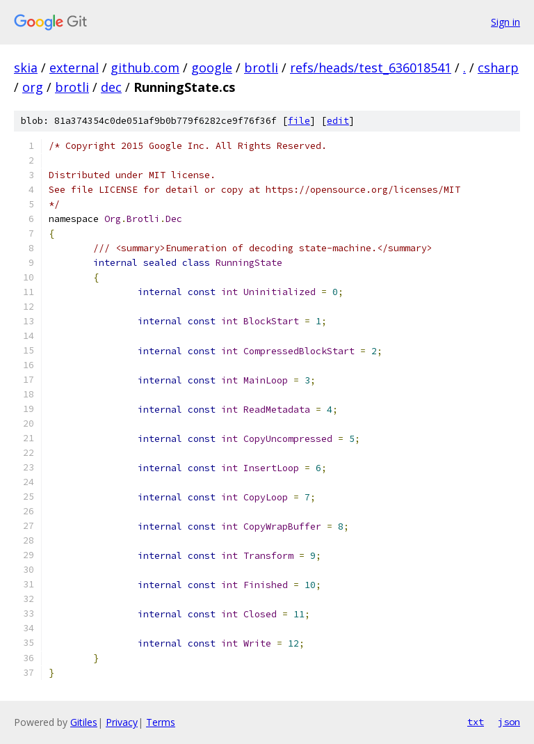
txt (475, 721)
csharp (498, 67)
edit (338, 121)
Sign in (505, 22)
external (74, 67)
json (509, 721)
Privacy (122, 722)
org (32, 87)
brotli (261, 67)
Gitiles (83, 722)
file (299, 121)
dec (111, 87)
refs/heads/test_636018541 (370, 67)
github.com (145, 67)
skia (26, 67)
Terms (160, 722)
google (211, 67)
